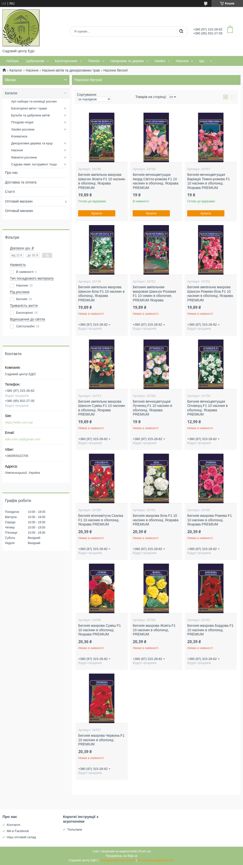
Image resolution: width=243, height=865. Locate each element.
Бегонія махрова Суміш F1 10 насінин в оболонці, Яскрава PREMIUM (99, 630)
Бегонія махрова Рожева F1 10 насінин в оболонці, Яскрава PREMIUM (209, 520)
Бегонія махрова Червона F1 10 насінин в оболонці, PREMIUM (101, 740)
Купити (97, 213)
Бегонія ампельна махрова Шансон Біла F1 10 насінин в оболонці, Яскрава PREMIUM (101, 293)
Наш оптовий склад (21, 837)
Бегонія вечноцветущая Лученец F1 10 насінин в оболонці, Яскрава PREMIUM (152, 408)
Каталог (15, 70)
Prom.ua (145, 851)
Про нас (11, 173)
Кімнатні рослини (24, 157)
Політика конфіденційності (156, 860)
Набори (12, 61)
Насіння (182, 61)
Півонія (94, 61)
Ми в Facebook (18, 831)
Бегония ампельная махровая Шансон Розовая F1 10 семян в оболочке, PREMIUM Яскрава (154, 293)
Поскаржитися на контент (117, 860)
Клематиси (19, 136)
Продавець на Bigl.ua (121, 856)
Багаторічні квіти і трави (29, 108)
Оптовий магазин (18, 201)
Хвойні (159, 61)
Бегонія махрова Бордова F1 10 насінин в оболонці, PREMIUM (210, 630)
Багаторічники (66, 61)
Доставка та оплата (20, 182)
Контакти (13, 825)
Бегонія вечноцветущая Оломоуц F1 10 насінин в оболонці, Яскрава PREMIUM (207, 408)
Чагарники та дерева (127, 61)
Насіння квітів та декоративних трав (71, 70)
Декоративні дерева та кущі (32, 143)
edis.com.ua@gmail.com (22, 439)
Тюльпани (74, 829)
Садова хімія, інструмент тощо (34, 164)
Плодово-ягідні (22, 122)
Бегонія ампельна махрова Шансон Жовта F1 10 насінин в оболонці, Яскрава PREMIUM (101, 181)
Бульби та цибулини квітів (30, 115)
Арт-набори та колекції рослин (34, 101)
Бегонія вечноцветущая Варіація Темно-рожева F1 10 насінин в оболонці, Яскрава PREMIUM (208, 181)
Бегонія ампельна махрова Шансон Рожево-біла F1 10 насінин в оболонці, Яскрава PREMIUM (210, 293)
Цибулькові (35, 61)
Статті (10, 192)
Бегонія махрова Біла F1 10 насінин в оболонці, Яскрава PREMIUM (155, 520)
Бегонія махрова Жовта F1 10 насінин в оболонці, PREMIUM (154, 630)
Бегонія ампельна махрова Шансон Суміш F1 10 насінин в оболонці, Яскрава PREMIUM (101, 408)
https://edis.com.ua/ (19, 422)
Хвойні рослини (22, 129)
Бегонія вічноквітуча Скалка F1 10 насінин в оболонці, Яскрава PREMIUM (100, 520)
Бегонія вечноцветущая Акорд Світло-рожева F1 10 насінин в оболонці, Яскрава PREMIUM (155, 181)
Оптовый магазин (19, 211)
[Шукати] (181, 31)
